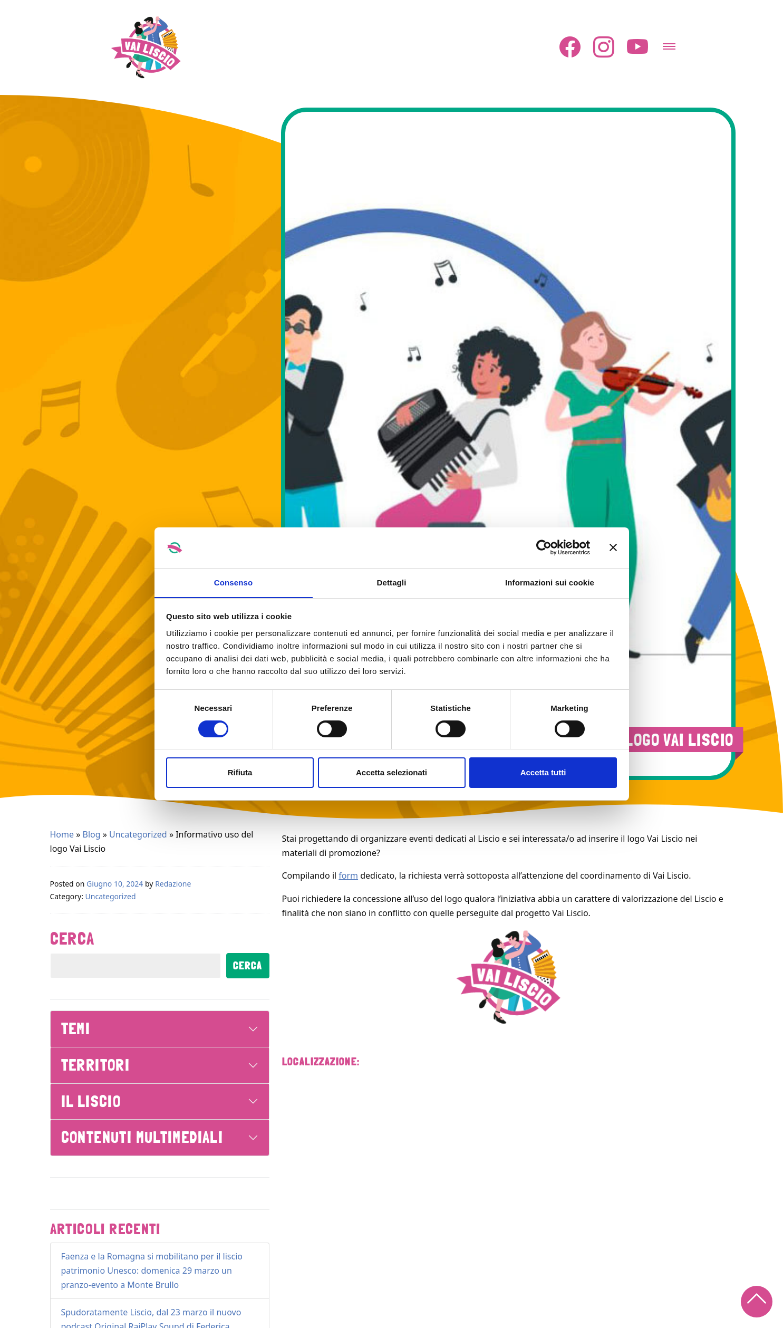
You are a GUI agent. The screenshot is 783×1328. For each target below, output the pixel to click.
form (348, 875)
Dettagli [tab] (392, 582)
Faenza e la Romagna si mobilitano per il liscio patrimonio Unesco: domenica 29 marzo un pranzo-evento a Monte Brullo (152, 1270)
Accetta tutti (543, 772)
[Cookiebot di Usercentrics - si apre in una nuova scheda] (544, 547)
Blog (92, 834)
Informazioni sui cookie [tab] (549, 582)
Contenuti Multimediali (142, 1137)
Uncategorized (138, 834)
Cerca (72, 938)
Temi (76, 1028)
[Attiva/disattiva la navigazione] (669, 42)
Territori (95, 1064)
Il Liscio (91, 1101)
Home (62, 834)
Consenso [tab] (233, 582)
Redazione (173, 883)
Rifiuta (240, 772)
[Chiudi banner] (613, 547)
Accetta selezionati (391, 772)
